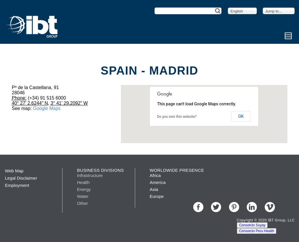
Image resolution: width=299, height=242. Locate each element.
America (158, 182)
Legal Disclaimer (21, 178)
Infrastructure (90, 175)
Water (82, 196)
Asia (154, 189)
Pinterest (234, 207)
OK (241, 116)
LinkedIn (252, 207)
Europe (157, 196)
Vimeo (270, 207)
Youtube (287, 207)
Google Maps (46, 108)
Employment (17, 185)
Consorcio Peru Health (256, 231)
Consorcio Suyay (252, 225)
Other (82, 203)
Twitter (216, 207)
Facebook (198, 207)
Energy (84, 189)
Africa (155, 175)
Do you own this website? (177, 117)
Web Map (14, 170)
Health (83, 182)
